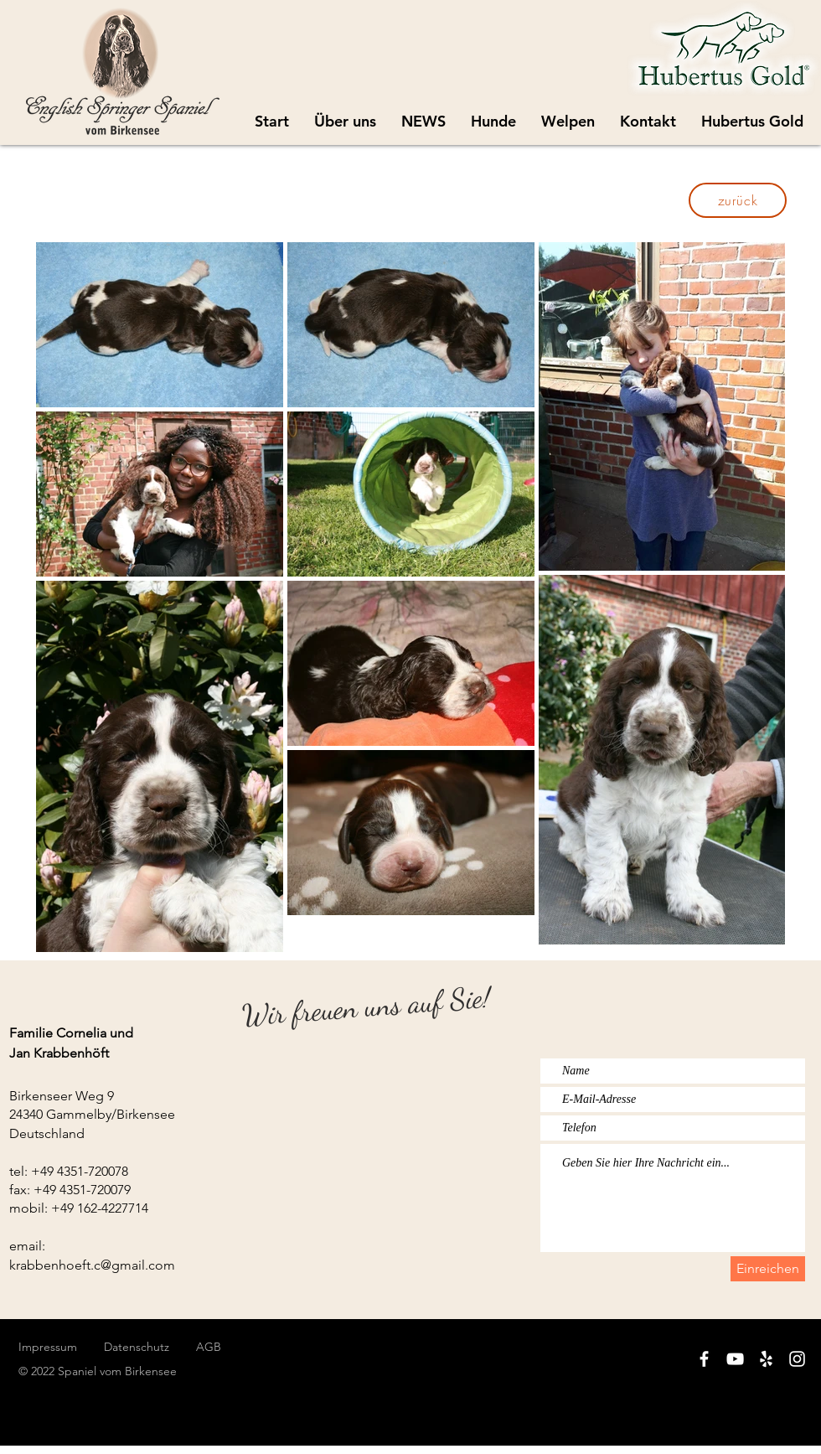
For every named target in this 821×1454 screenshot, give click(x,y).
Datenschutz (150, 1346)
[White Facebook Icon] (704, 1358)
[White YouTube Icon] (735, 1358)
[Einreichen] (768, 1268)
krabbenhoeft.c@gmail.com (92, 1265)
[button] (568, 121)
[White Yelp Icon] (766, 1358)
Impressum (47, 1346)
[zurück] (738, 200)
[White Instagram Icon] (797, 1358)
